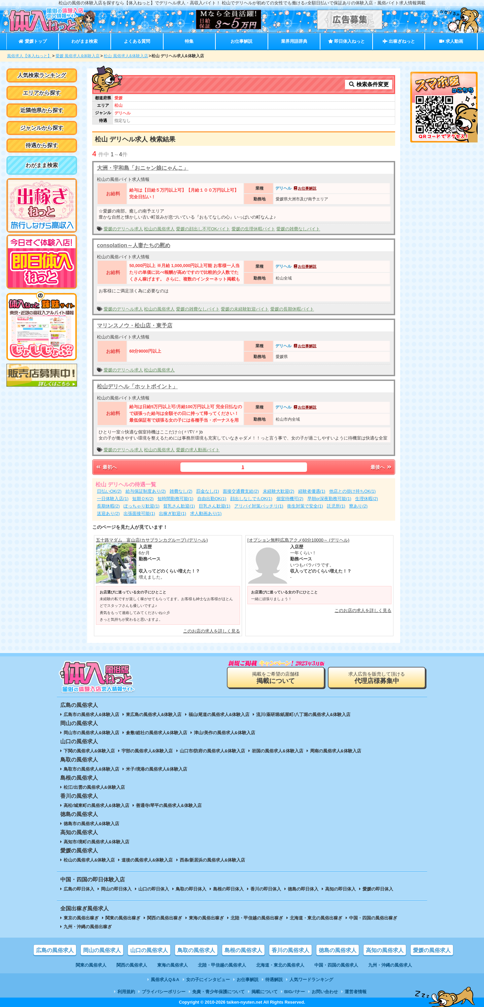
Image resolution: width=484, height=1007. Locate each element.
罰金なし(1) (207, 491)
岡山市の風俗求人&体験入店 (91, 732)
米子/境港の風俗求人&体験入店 (156, 769)
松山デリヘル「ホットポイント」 (137, 386)
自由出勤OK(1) (211, 498)
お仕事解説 (241, 41)
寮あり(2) (358, 506)
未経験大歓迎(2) (279, 491)
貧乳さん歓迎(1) (179, 506)
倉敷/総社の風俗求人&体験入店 (156, 732)
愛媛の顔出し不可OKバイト (203, 228)
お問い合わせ (325, 991)
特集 (189, 41)
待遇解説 (274, 979)
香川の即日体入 (265, 888)
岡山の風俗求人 (102, 950)
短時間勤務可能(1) (176, 498)
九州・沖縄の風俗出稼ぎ (88, 926)
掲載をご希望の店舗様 (276, 677)
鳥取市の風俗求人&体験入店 (91, 769)
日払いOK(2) (109, 491)
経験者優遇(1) (311, 491)
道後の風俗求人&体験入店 (147, 860)
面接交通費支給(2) (241, 491)
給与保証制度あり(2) (146, 491)
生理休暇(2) (366, 498)
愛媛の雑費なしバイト (298, 228)
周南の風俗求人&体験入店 (335, 750)
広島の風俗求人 (55, 950)
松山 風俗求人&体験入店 (126, 56)
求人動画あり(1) (206, 513)
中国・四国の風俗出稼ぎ (373, 917)
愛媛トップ (32, 41)
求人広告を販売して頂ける (377, 677)
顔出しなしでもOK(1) (251, 498)
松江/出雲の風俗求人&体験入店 (94, 787)
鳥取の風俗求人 (196, 950)
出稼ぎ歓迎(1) (172, 513)
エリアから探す (42, 93)
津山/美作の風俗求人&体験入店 (224, 732)
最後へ (381, 467)
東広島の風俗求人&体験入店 (153, 714)
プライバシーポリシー (163, 991)
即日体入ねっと (346, 41)
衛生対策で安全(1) (305, 506)
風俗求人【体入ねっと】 (29, 56)
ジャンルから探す (41, 128)
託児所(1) (336, 506)
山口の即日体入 (153, 888)
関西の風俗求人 (131, 965)
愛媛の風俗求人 (432, 950)
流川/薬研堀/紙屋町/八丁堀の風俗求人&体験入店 (303, 714)
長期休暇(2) (108, 506)
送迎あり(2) (108, 513)
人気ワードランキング (311, 979)
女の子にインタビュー (208, 979)
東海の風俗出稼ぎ (206, 917)
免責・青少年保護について (218, 991)
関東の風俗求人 (91, 965)
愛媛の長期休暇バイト (292, 309)
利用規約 (126, 991)
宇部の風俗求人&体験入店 (147, 750)
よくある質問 (137, 41)
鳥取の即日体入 (191, 888)
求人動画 (451, 41)
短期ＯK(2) (142, 498)
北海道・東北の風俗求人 (280, 965)
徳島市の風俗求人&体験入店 (91, 823)
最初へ (106, 467)
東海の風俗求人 (172, 965)
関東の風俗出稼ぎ (122, 917)
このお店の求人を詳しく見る (211, 631)
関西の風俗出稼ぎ (164, 917)
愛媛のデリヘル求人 (123, 228)
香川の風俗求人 (290, 950)
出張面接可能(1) (139, 513)
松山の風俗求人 (159, 228)
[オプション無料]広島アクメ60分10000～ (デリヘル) (298, 540)
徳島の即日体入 (303, 888)
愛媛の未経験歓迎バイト (245, 309)
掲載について (264, 991)
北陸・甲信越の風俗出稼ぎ (257, 917)
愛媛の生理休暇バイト (253, 228)
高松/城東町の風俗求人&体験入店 (96, 805)
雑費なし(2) (181, 491)
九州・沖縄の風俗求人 (390, 965)
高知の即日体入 (340, 888)
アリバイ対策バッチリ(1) (258, 506)
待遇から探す (42, 145)
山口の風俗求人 (149, 950)
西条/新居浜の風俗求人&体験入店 (212, 860)
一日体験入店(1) (113, 498)
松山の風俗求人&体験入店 (89, 860)
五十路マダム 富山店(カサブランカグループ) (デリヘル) (152, 540)
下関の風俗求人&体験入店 (89, 750)
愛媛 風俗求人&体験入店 (78, 56)
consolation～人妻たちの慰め (133, 245)
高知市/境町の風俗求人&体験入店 (96, 841)
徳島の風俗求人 (337, 950)
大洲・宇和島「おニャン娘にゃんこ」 (142, 168)
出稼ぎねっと (398, 41)
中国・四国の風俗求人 (336, 965)
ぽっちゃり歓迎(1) (142, 506)
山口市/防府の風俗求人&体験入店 (212, 750)
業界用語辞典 (294, 41)
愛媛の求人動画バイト (198, 449)
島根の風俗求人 (243, 950)
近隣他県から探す (41, 110)
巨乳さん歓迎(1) (215, 506)
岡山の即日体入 (116, 888)
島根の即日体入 (228, 888)
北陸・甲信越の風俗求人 (222, 965)
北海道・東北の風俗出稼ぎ (316, 917)
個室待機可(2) (290, 498)
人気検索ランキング (42, 75)
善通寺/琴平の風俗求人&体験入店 (169, 805)
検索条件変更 (368, 84)
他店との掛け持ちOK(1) (352, 491)
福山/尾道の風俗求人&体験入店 (219, 714)
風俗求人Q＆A (165, 979)
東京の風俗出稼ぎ (81, 917)
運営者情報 (356, 991)
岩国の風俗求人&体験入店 (277, 750)
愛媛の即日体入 (377, 888)
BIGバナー (294, 991)
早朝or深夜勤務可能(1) (329, 498)
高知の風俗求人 (385, 950)
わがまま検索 (84, 41)
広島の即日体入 (79, 888)
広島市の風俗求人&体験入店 (91, 714)
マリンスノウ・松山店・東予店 (134, 325)
